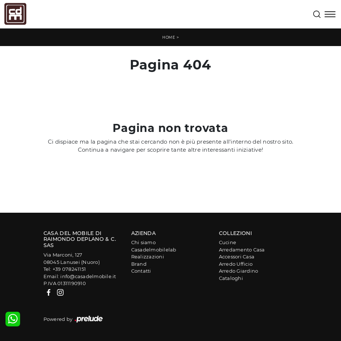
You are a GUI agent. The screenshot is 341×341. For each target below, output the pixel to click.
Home (168, 37)
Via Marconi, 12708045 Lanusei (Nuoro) (71, 258)
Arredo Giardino (238, 271)
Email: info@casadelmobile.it (79, 276)
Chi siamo (143, 242)
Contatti (141, 271)
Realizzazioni (147, 256)
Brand (139, 264)
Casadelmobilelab (154, 250)
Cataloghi (231, 278)
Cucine (227, 242)
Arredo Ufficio (236, 264)
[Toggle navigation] (330, 15)
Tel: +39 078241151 (64, 269)
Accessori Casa (237, 256)
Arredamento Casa (242, 250)
